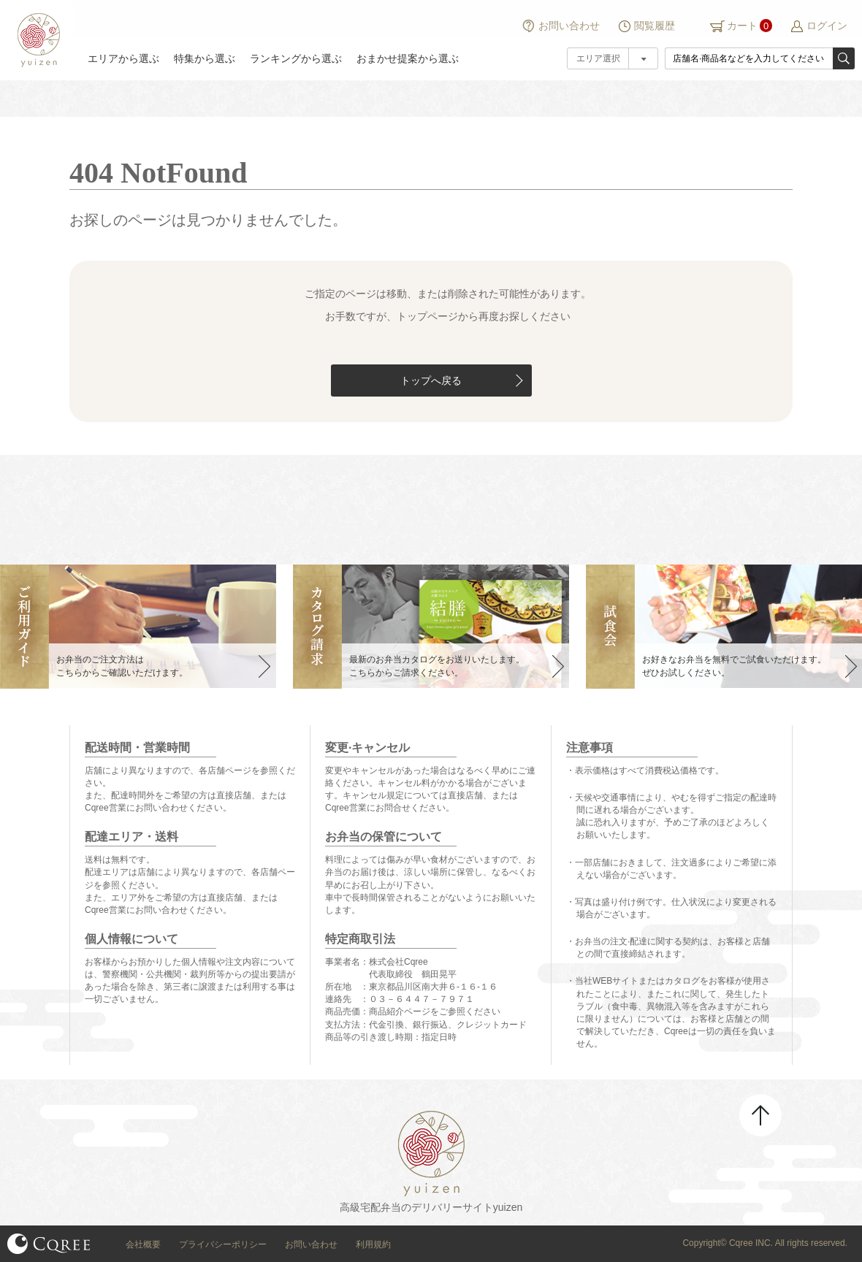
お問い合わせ (569, 25)
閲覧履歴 (654, 25)
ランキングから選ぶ (296, 58)
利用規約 (373, 1244)
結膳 (36, 40)
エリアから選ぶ (123, 58)
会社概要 (143, 1244)
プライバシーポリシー (223, 1244)
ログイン (826, 25)
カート (742, 25)
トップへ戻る (431, 380)
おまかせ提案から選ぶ (407, 58)
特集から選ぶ (204, 58)
